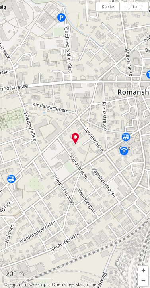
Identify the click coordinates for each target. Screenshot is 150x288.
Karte (107, 6)
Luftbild (134, 6)
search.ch (16, 284)
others (93, 284)
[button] (143, 271)
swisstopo (39, 284)
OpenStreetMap (68, 284)
